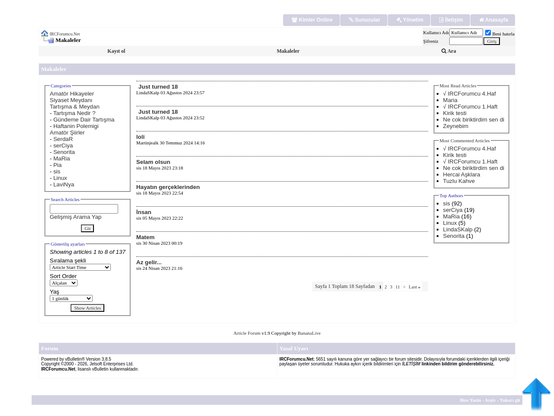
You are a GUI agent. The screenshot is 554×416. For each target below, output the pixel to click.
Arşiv (490, 400)
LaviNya (63, 184)
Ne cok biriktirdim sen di (473, 119)
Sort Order (63, 276)
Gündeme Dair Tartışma (83, 119)
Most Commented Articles (465, 140)
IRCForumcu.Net (65, 34)
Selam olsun (153, 162)
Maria (450, 100)
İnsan (143, 212)
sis (56, 171)
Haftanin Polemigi (75, 126)
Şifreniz (430, 41)
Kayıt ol (116, 51)
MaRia (61, 158)
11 (398, 286)
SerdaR (63, 139)
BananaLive (309, 333)
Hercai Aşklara (461, 174)
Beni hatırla (500, 33)
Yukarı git (509, 400)
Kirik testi (455, 113)
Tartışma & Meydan (75, 106)
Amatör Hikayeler (72, 93)
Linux (60, 178)
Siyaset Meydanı (71, 100)
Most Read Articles (458, 85)
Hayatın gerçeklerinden (168, 187)
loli (140, 137)
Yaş (54, 291)
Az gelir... (149, 262)
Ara (448, 51)
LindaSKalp (458, 229)
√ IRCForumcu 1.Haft (470, 106)
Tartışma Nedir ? (74, 113)
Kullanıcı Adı (436, 32)
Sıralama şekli (68, 260)
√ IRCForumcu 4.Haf (469, 93)
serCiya (63, 145)
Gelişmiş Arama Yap (76, 217)
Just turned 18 (158, 86)
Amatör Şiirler (67, 132)
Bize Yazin (470, 400)
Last (414, 286)
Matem (145, 237)
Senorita (64, 152)
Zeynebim (456, 126)
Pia (57, 165)
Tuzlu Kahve (459, 181)
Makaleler (288, 51)
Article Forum (247, 333)
